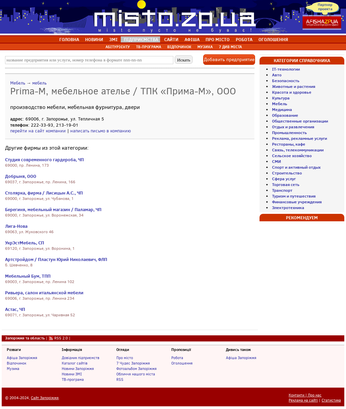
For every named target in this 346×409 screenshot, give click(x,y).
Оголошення (182, 363)
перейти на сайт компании (38, 131)
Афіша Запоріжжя (22, 357)
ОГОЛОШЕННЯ (273, 39)
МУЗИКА (205, 46)
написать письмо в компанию (100, 131)
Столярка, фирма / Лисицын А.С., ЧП (44, 193)
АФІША (192, 39)
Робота (177, 357)
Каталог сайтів (75, 363)
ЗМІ (113, 39)
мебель (39, 83)
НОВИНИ (94, 39)
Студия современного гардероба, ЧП (44, 159)
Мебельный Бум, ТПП (28, 276)
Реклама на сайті (303, 400)
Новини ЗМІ (72, 374)
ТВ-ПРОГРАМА (148, 46)
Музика (13, 368)
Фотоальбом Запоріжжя (136, 368)
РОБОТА (244, 39)
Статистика (331, 400)
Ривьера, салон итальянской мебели (44, 293)
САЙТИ (171, 39)
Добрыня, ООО (20, 176)
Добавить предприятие (229, 59)
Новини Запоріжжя (78, 368)
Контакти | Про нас (305, 395)
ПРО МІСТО (218, 39)
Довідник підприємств (80, 357)
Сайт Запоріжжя (45, 398)
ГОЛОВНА (69, 39)
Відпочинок (16, 363)
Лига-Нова (16, 226)
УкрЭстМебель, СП (24, 243)
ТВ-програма (73, 379)
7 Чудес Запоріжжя (133, 363)
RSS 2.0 (61, 338)
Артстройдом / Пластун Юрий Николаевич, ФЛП (56, 259)
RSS (119, 379)
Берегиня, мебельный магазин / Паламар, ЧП (53, 209)
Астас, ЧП (15, 309)
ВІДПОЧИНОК (179, 46)
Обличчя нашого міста (135, 374)
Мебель (17, 83)
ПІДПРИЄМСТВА (141, 39)
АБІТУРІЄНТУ (117, 46)
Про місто (124, 357)
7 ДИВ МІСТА (230, 46)
